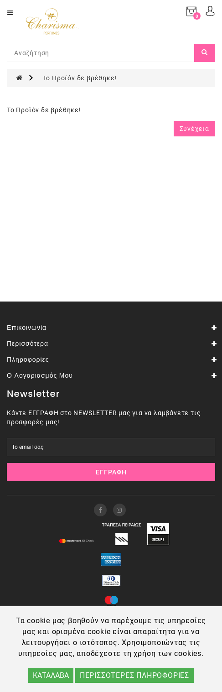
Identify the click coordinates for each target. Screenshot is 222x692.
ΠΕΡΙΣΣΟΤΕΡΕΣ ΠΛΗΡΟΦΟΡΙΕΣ (134, 675)
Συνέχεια (194, 128)
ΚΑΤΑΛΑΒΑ (51, 675)
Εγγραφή (111, 472)
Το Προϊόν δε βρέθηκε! (80, 78)
